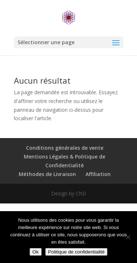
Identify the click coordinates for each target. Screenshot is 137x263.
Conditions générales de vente (64, 147)
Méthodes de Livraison (47, 174)
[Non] (128, 237)
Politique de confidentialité (76, 252)
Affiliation (98, 174)
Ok (36, 252)
